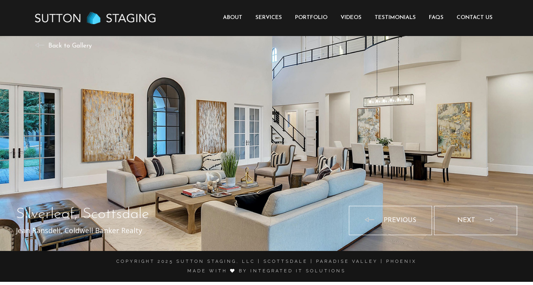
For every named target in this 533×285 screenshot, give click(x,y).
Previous (400, 220)
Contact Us (475, 18)
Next (466, 220)
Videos (351, 18)
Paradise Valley (347, 261)
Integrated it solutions (298, 271)
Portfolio (311, 18)
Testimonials (395, 18)
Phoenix (401, 261)
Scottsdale (285, 261)
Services (268, 18)
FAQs (436, 18)
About (232, 18)
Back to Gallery (70, 46)
